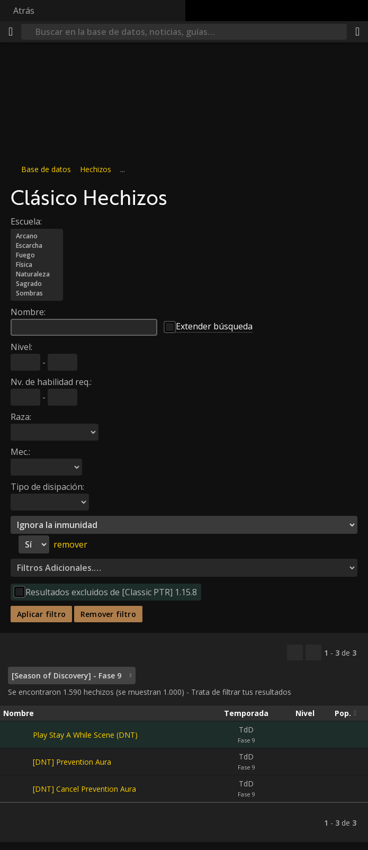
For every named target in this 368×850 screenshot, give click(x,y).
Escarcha (37, 245)
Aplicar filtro (41, 614)
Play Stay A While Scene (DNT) (85, 735)
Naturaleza (37, 274)
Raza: (21, 417)
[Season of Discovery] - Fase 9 (66, 675)
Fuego (37, 255)
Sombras (37, 293)
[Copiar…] (295, 652)
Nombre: (28, 312)
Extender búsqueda (214, 326)
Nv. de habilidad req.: (51, 382)
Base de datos (46, 169)
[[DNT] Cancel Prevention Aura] (18, 789)
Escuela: (26, 221)
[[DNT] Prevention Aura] (18, 761)
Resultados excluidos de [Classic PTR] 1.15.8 (111, 592)
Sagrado (37, 284)
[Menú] (10, 31)
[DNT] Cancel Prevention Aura (84, 789)
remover (70, 544)
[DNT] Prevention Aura (72, 762)
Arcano (37, 236)
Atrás (23, 10)
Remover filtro (108, 614)
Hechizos (95, 169)
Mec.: (20, 452)
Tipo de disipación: (47, 487)
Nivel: (21, 347)
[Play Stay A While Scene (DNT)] (18, 734)
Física (37, 265)
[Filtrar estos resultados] (313, 652)
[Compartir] (357, 31)
